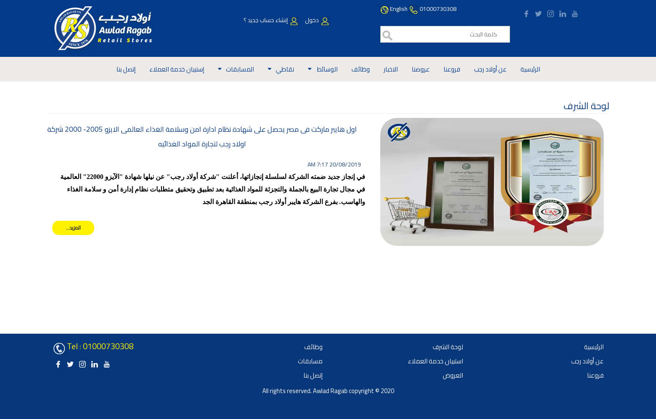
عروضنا (421, 69)
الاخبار (391, 69)
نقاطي (285, 69)
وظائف (360, 69)
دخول (317, 20)
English (398, 8)
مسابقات (310, 361)
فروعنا (451, 69)
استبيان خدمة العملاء (435, 361)
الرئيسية (530, 69)
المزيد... (73, 227)
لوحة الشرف (448, 347)
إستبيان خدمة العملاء (176, 69)
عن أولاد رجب (490, 69)
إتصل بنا (126, 69)
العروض (453, 375)
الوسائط (327, 69)
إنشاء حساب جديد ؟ (271, 20)
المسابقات (240, 69)
